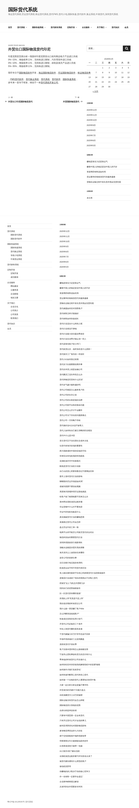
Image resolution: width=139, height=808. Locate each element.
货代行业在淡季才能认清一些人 (73, 339)
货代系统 (22, 27)
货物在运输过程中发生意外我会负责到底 (104, 182)
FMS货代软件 (17, 79)
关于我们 (102, 27)
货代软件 (56, 79)
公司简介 (14, 310)
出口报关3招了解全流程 (70, 751)
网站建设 (14, 286)
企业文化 (14, 307)
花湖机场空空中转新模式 (70, 461)
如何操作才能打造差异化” (70, 670)
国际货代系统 (22, 9)
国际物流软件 (25, 73)
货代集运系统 (32, 79)
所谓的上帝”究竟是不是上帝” (72, 598)
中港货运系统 (16, 259)
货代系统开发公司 (49, 82)
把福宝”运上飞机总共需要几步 (72, 583)
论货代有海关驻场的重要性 (71, 446)
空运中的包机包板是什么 (70, 512)
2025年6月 (91, 140)
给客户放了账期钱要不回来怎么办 (74, 497)
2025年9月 (91, 125)
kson (22, 45)
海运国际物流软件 (47, 73)
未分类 (89, 198)
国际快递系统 (39, 27)
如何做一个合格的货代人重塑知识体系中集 (78, 680)
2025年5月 (91, 145)
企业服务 (87, 27)
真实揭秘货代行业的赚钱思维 (72, 517)
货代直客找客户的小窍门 (70, 344)
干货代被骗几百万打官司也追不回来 (75, 634)
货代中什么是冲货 (67, 435)
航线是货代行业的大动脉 (70, 466)
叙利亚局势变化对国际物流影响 (73, 726)
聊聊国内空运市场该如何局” (71, 481)
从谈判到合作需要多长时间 (71, 787)
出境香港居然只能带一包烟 (71, 746)
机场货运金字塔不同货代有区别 (73, 568)
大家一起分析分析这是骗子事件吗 (74, 685)
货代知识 (115, 27)
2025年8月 (91, 130)
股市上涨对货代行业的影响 (71, 476)
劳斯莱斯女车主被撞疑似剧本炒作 (74, 741)
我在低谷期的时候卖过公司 (71, 603)
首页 (10, 27)
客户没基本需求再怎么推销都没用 (74, 649)
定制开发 (72, 27)
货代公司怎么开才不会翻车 (71, 410)
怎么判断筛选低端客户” (69, 614)
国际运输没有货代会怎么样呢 (72, 700)
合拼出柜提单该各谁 (68, 710)
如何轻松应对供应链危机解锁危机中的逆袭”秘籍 (80, 664)
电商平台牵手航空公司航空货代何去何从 (77, 532)
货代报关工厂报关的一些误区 (72, 354)
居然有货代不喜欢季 (68, 644)
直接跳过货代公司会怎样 (70, 522)
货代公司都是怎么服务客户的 (72, 390)
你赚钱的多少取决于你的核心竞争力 (75, 771)
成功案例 (14, 277)
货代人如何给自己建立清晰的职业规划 (76, 430)
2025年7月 (91, 135)
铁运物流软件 (84, 73)
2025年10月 (92, 120)
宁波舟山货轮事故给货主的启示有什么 (76, 654)
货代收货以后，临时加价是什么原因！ (76, 349)
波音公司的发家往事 (68, 558)
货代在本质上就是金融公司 (71, 369)
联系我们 (14, 318)
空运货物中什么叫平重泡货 (71, 507)
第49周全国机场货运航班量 (71, 502)
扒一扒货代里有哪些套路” (70, 593)
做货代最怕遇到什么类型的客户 (73, 761)
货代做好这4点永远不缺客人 (71, 425)
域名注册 (14, 298)
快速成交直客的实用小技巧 (71, 619)
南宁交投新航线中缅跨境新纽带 (73, 736)
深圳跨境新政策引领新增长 (71, 542)
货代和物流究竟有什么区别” (71, 379)
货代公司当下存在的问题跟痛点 (73, 415)
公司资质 (14, 314)
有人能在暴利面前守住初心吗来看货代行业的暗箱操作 (82, 573)
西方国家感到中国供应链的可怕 (73, 451)
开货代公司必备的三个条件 (71, 624)
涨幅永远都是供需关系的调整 (72, 547)
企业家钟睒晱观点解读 (69, 782)
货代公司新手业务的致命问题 (72, 405)
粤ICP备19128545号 (16, 802)
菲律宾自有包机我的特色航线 (72, 456)
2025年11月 (92, 115)
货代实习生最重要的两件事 (71, 364)
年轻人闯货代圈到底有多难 (71, 629)
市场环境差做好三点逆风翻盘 (72, 639)
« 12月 (95, 91)
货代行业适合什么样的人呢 (71, 324)
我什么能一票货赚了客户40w (72, 609)
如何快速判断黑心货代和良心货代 (74, 675)
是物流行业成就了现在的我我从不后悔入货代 (79, 578)
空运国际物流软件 (66, 73)
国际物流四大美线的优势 (70, 705)
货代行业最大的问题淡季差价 (72, 334)
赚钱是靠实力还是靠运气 (97, 161)
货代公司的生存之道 (68, 395)
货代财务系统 (56, 27)
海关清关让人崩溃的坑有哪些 (72, 552)
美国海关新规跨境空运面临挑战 (73, 491)
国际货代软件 (16, 239)
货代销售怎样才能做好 (69, 313)
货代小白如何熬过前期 (69, 359)
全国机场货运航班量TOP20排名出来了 (76, 756)
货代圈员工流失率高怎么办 (71, 374)
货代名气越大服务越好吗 (70, 385)
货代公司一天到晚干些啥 (70, 420)
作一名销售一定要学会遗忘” (71, 776)
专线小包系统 (16, 255)
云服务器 (14, 290)
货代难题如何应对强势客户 (71, 308)
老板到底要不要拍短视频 (70, 486)
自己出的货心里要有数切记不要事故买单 (77, 471)
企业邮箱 (14, 294)
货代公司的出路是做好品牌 (71, 400)
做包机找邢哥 (65, 766)
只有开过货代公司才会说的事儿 (73, 720)
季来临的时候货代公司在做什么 (73, 659)
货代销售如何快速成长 (69, 319)
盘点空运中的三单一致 (69, 527)
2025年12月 (92, 110)
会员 (126, 27)
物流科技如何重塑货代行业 (71, 537)
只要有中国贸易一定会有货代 (72, 715)
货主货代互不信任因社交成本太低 (74, 441)
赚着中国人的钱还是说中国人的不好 (102, 167)
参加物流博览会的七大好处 (71, 731)
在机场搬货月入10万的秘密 (71, 695)
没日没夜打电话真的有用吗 (71, 563)
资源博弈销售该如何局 (96, 172)
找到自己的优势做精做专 (70, 588)
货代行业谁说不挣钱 (68, 329)
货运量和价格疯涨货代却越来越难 (101, 177)
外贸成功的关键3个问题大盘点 (72, 690)
